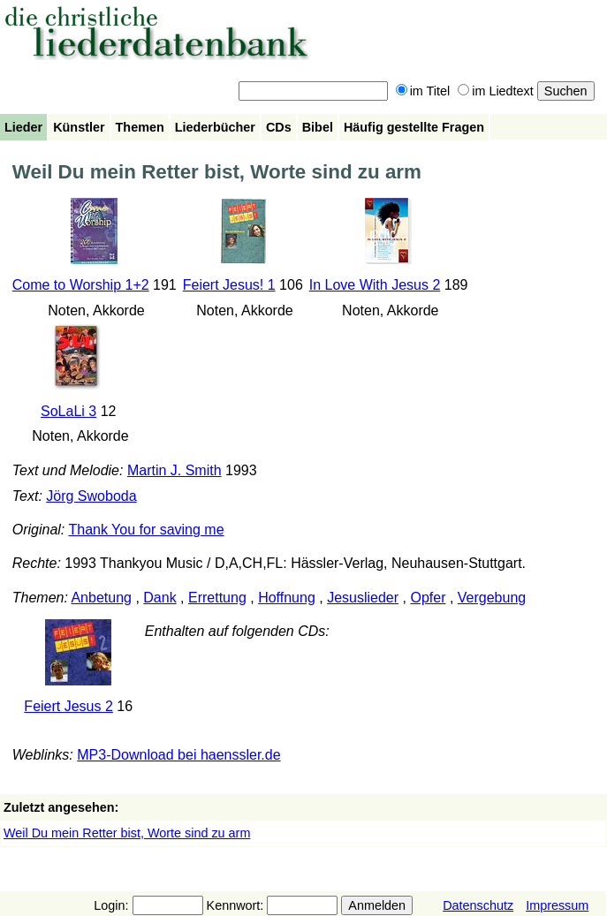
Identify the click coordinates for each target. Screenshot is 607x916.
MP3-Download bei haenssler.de (178, 754)
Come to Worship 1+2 (80, 284)
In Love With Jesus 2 (375, 284)
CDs (279, 127)
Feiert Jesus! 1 (229, 284)
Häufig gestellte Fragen (414, 127)
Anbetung (101, 597)
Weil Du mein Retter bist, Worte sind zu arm (127, 833)
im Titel (423, 91)
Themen (140, 127)
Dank (159, 597)
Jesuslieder (362, 597)
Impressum (557, 905)
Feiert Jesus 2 (68, 706)
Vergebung (492, 597)
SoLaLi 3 (68, 411)
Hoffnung (286, 597)
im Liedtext (496, 91)
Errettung (217, 597)
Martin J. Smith (174, 470)
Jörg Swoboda (91, 495)
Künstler (78, 127)
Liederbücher (215, 127)
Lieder (23, 127)
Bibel (317, 127)
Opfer (427, 597)
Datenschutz (478, 905)
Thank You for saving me (146, 529)
